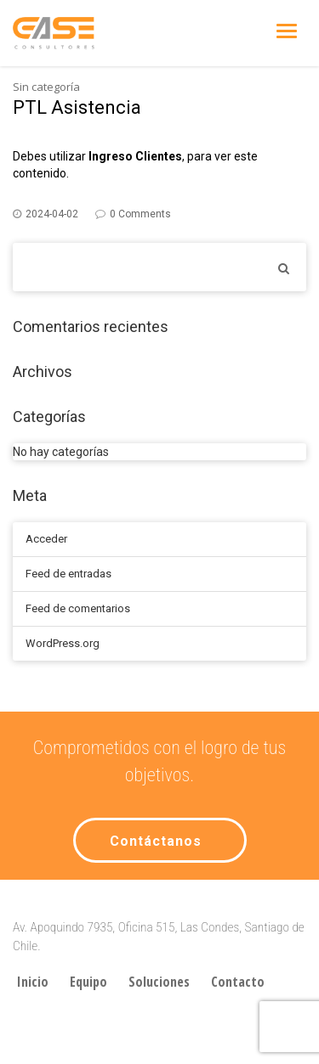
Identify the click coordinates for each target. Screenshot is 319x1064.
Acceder (46, 538)
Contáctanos (156, 841)
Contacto (238, 981)
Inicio (32, 981)
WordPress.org (63, 643)
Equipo (88, 981)
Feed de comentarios (78, 608)
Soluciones (159, 981)
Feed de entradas (68, 573)
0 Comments (140, 214)
